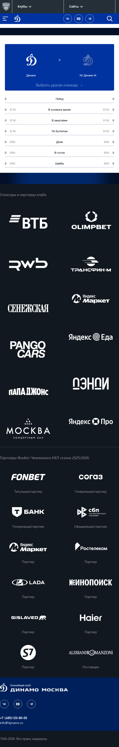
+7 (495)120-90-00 (13, 718)
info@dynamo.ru (11, 723)
